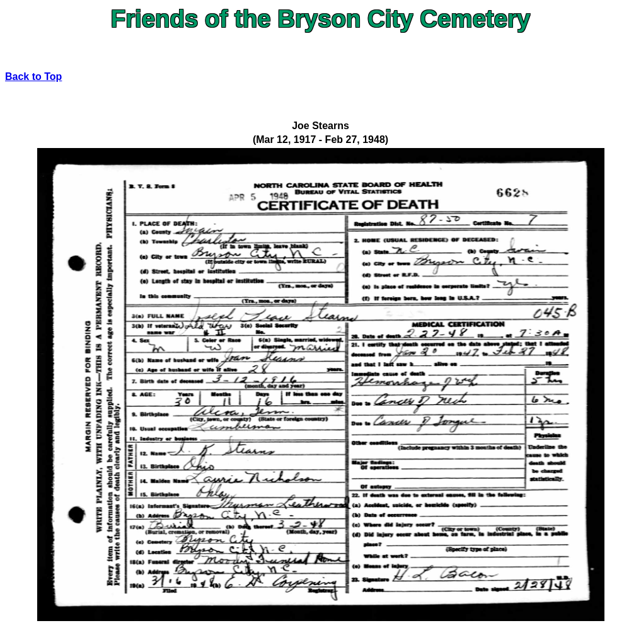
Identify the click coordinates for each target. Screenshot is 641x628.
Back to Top (33, 76)
